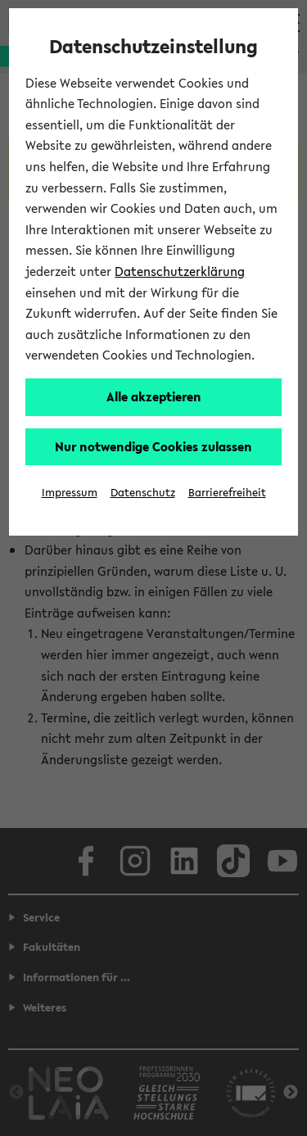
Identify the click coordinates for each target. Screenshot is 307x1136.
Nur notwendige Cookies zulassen (153, 446)
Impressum (69, 492)
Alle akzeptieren (153, 396)
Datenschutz (143, 492)
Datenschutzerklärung (180, 271)
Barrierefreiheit (227, 492)
